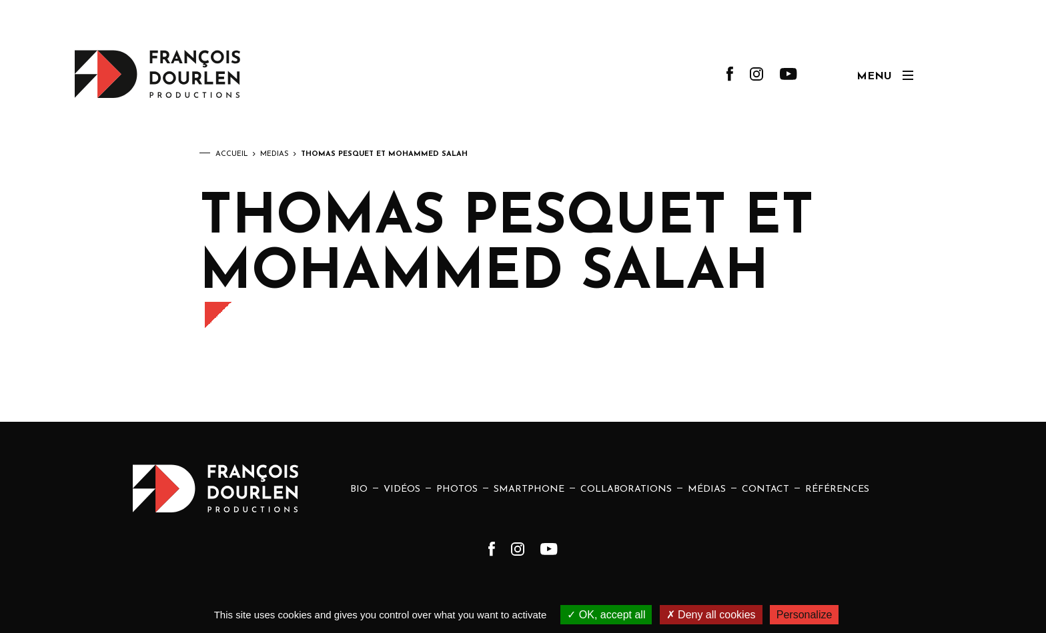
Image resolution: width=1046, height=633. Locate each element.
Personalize (804, 614)
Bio (359, 489)
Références (837, 489)
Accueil (231, 154)
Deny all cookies (711, 614)
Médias (274, 154)
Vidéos (402, 489)
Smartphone (529, 489)
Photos (457, 489)
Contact (765, 489)
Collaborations (626, 489)
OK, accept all (606, 614)
